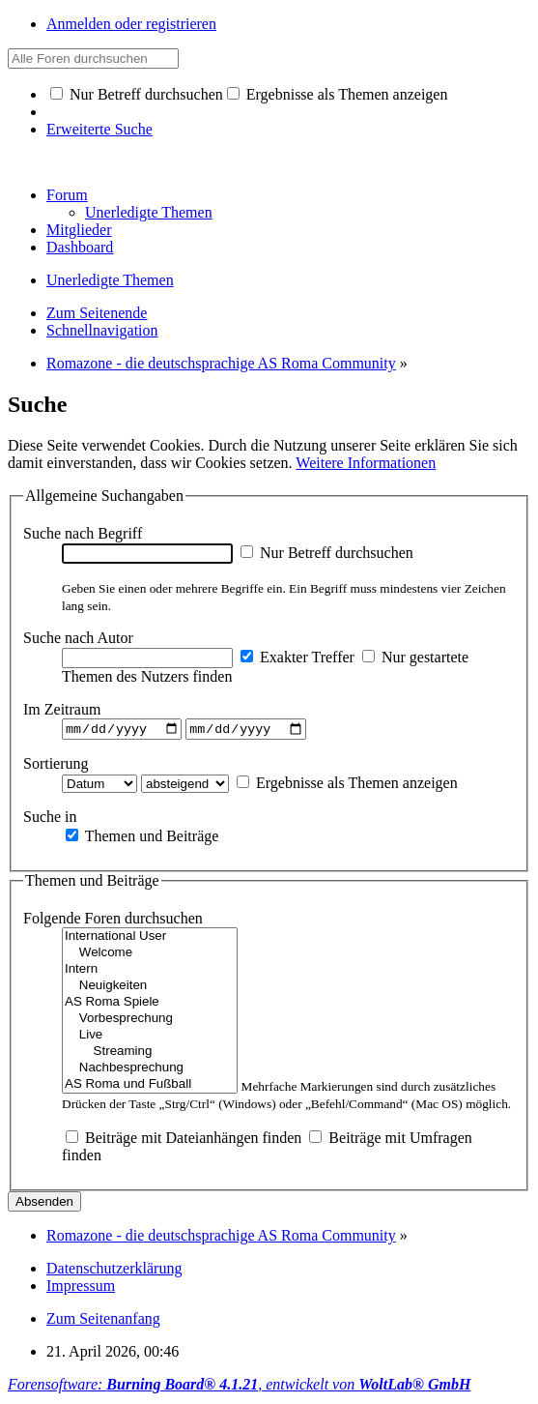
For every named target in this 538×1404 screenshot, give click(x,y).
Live (150, 1038)
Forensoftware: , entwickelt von (239, 1387)
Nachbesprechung (150, 1071)
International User (150, 939)
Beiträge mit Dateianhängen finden (183, 1140)
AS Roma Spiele (150, 1005)
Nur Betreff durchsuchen (136, 94)
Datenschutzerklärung (114, 1271)
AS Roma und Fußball (150, 1087)
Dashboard (79, 247)
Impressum (80, 1288)
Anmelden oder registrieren (131, 23)
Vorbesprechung (150, 1021)
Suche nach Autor (78, 637)
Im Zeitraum (61, 709)
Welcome (150, 956)
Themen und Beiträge (142, 838)
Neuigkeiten (150, 988)
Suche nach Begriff (82, 533)
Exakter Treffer (297, 657)
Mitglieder (79, 229)
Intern (150, 972)
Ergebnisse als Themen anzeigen (337, 94)
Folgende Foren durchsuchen (113, 921)
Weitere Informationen (366, 462)
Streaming (150, 1054)
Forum (67, 195)
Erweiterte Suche (99, 129)
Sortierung (56, 765)
